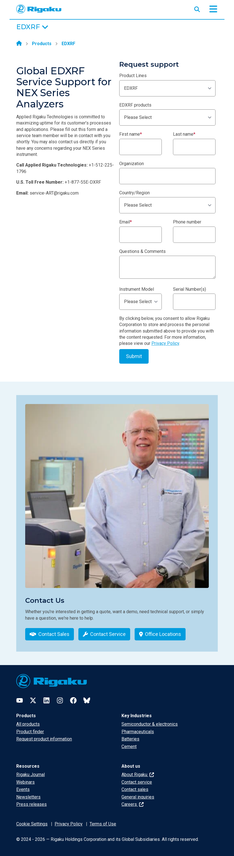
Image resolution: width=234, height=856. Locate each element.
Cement (129, 746)
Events (23, 789)
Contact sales (134, 789)
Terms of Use (103, 824)
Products (42, 43)
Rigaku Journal (30, 774)
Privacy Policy (165, 343)
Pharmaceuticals (137, 731)
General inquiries (137, 797)
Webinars (25, 782)
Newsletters (28, 797)
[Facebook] (73, 700)
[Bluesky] (86, 700)
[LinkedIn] (46, 700)
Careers (132, 804)
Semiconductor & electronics (149, 724)
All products (28, 724)
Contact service (136, 782)
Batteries (130, 739)
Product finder (30, 731)
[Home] (19, 44)
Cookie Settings (32, 824)
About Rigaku (137, 774)
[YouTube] (19, 700)
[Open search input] (197, 8)
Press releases (31, 804)
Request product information (44, 739)
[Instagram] (60, 700)
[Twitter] (33, 700)
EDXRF (68, 43)
